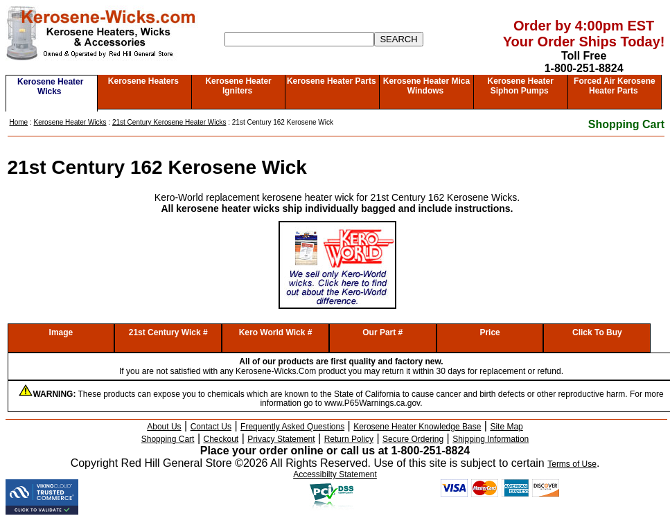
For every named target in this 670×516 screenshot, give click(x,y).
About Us (164, 427)
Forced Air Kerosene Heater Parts (614, 86)
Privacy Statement (281, 439)
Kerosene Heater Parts (331, 81)
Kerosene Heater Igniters (238, 86)
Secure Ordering (412, 439)
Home (19, 122)
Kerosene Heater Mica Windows (426, 86)
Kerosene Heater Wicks (50, 86)
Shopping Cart (626, 124)
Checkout (221, 439)
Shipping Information (490, 439)
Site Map (506, 427)
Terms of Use (572, 464)
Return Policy (348, 439)
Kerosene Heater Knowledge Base (417, 427)
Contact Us (211, 427)
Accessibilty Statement (335, 474)
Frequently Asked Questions (292, 427)
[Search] (299, 39)
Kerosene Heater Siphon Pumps (520, 86)
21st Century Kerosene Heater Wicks (169, 122)
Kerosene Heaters (143, 81)
